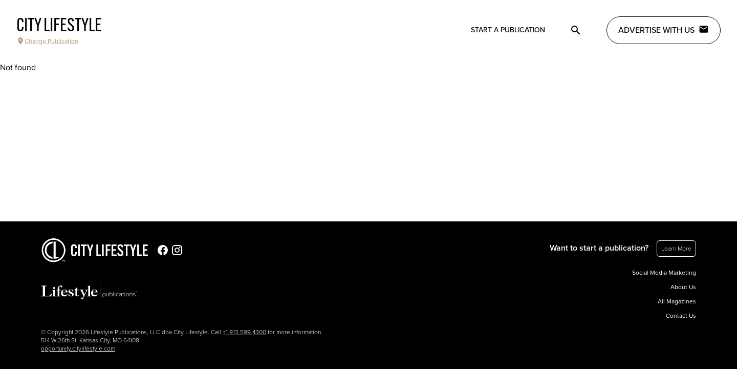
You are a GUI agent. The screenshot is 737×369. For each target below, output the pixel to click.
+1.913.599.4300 (244, 332)
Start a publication (508, 30)
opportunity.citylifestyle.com (78, 348)
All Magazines (677, 301)
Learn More (676, 248)
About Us (683, 287)
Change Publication (47, 41)
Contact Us (681, 315)
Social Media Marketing (664, 272)
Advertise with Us (663, 29)
